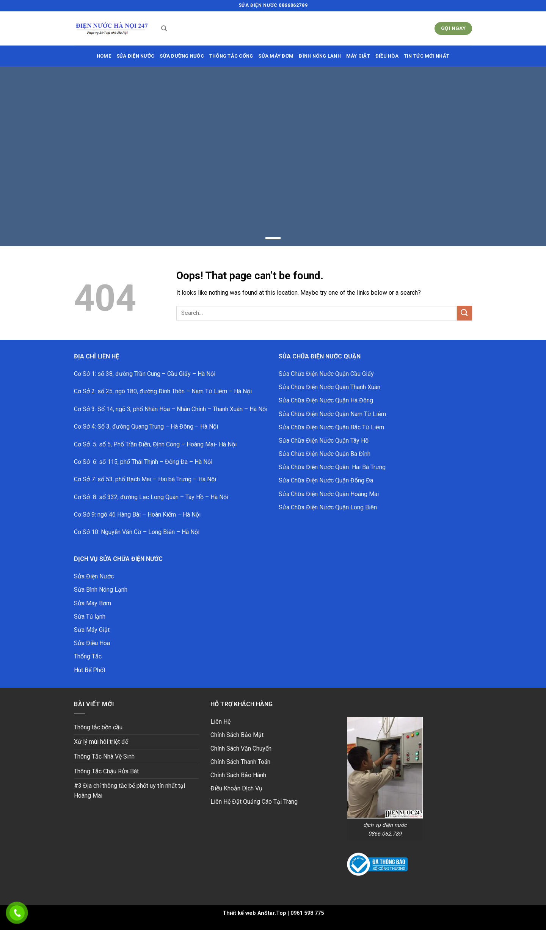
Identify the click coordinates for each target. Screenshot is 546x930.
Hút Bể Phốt (89, 670)
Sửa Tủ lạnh (89, 616)
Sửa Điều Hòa (92, 643)
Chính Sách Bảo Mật (237, 734)
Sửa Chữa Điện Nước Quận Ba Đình (324, 453)
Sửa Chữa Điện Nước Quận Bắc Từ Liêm (331, 427)
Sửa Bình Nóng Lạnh (100, 589)
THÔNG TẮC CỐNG (231, 56)
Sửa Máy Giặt (92, 629)
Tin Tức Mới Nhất (426, 56)
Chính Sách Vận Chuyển (240, 748)
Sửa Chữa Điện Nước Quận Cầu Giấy (326, 373)
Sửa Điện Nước (94, 576)
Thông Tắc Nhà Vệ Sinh (104, 756)
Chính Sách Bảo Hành (238, 775)
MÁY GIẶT (358, 56)
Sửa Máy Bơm (92, 603)
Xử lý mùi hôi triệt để (101, 741)
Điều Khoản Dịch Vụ (236, 788)
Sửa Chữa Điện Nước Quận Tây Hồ (324, 440)
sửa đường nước (182, 56)
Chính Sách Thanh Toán (240, 761)
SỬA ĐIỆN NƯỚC (135, 56)
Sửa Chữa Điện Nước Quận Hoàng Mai (329, 494)
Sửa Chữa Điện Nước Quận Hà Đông (326, 400)
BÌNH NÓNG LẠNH (320, 56)
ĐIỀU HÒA (387, 56)
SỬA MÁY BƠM (275, 56)
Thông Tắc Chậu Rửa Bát (106, 771)
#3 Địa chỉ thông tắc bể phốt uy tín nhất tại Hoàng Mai (129, 790)
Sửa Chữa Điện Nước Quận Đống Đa (326, 480)
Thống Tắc (88, 656)
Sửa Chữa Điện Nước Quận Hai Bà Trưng (332, 467)
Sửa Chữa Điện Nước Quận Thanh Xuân (329, 387)
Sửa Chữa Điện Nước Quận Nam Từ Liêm (332, 414)
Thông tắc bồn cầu (98, 727)
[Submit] (464, 313)
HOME (104, 56)
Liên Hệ (220, 721)
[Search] (164, 28)
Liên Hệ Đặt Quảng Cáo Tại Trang (254, 801)
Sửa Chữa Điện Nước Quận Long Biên (328, 507)
